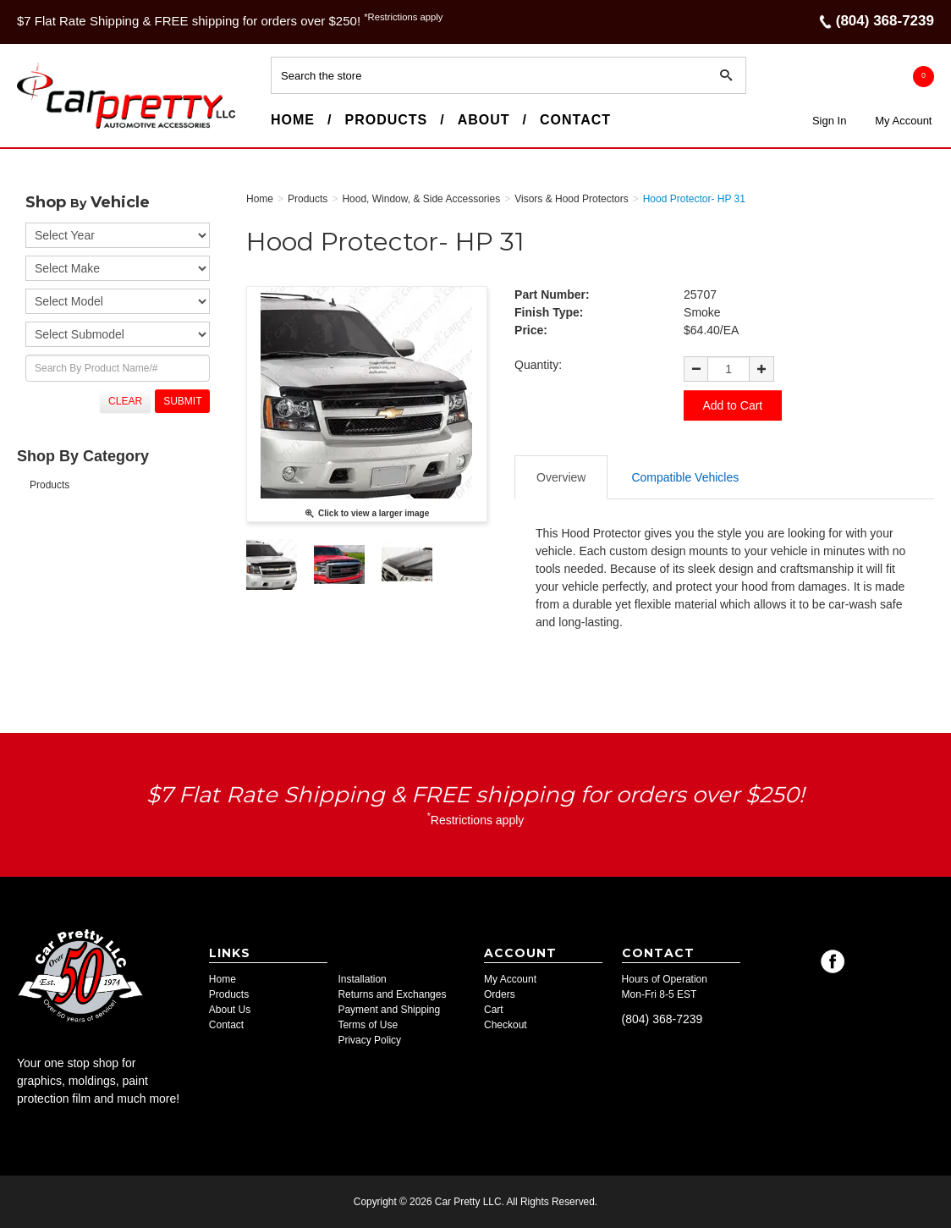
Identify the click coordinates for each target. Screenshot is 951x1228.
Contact (575, 120)
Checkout (505, 1025)
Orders (499, 994)
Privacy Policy (369, 1040)
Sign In (829, 120)
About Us (229, 1010)
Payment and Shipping (389, 1010)
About (484, 120)
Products (385, 120)
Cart (493, 1010)
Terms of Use (368, 1025)
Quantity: (538, 365)
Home (293, 120)
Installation (362, 979)
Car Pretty (47, 128)
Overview (560, 476)
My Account (903, 120)
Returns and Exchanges (392, 994)
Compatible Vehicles (685, 476)
